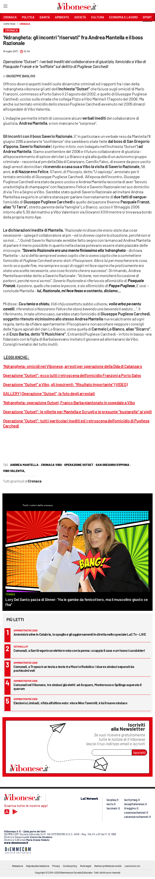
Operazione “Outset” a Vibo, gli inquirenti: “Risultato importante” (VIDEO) (65, 384)
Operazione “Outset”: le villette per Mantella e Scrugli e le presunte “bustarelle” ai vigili (77, 411)
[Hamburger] (5, 7)
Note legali (85, 865)
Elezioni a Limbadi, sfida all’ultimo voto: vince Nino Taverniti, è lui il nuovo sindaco (70, 703)
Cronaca (25, 23)
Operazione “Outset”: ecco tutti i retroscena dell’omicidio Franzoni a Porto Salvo (72, 375)
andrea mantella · (25, 465)
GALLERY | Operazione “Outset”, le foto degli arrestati (49, 393)
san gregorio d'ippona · (113, 465)
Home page (9, 23)
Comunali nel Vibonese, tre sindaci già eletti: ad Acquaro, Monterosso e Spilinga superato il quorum (77, 687)
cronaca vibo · (52, 465)
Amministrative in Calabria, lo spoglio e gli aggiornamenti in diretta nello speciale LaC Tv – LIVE (80, 634)
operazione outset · (79, 465)
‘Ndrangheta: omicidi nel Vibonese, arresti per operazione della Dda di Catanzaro (72, 366)
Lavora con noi (132, 865)
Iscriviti (139, 752)
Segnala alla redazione (37, 865)
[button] (147, 26)
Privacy (56, 865)
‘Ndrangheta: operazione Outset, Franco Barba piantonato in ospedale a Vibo (69, 402)
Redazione (17, 865)
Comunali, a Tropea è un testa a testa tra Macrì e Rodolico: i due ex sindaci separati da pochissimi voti (74, 668)
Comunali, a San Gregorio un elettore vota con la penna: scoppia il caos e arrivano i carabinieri (79, 650)
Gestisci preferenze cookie (107, 865)
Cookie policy (70, 865)
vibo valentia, (14, 471)
